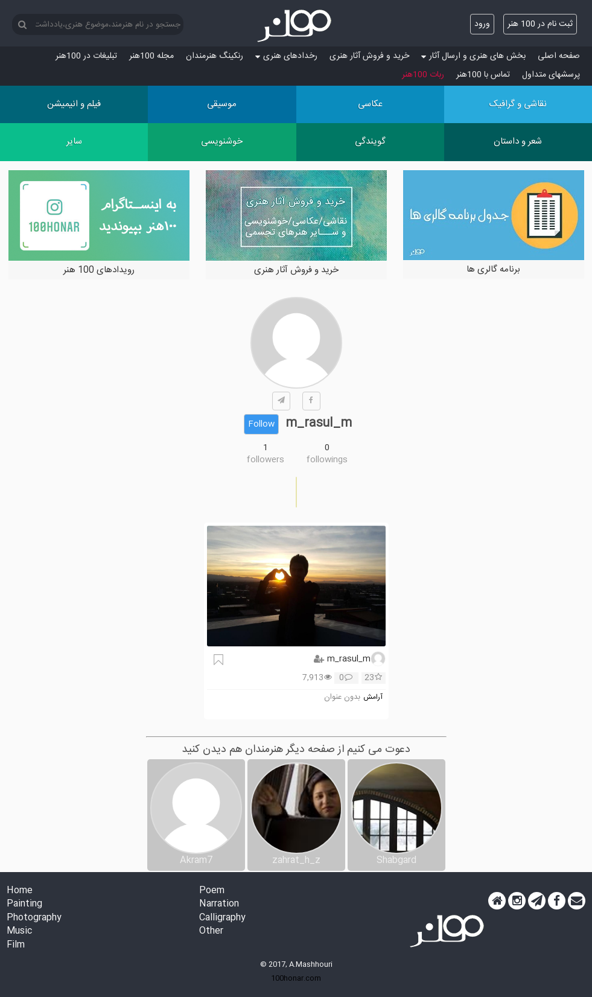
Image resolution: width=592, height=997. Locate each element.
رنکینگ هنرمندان (214, 56)
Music (19, 931)
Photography (34, 918)
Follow (261, 424)
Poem (211, 891)
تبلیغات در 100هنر (86, 56)
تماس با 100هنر (483, 75)
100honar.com (296, 978)
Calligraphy (222, 918)
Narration (219, 904)
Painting (24, 904)
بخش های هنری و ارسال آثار (473, 56)
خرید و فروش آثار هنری (369, 56)
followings (327, 460)
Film (16, 945)
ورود (482, 24)
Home (20, 891)
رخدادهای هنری (286, 56)
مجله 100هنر (151, 56)
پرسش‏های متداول (551, 75)
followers (265, 460)
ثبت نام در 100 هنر (540, 24)
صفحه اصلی (559, 56)
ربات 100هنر (423, 75)
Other (211, 931)
